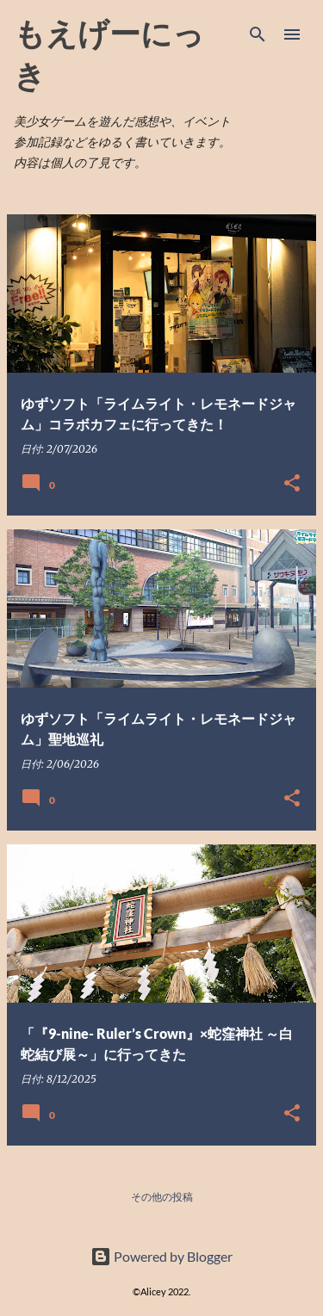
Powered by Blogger (161, 1256)
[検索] (257, 34)
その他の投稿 (162, 1196)
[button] (292, 484)
